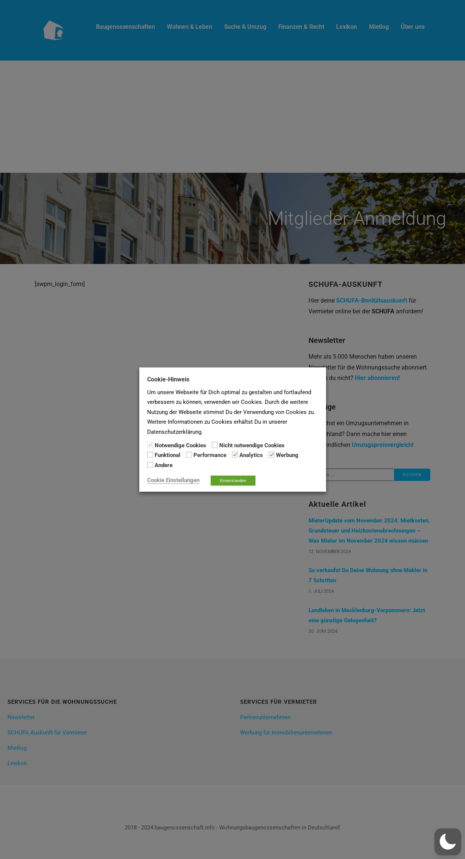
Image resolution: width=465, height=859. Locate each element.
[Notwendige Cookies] (150, 445)
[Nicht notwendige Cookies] (215, 445)
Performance (209, 455)
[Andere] (150, 465)
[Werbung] (272, 455)
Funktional (167, 455)
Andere (164, 464)
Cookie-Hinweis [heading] (168, 379)
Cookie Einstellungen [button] (173, 480)
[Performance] (189, 455)
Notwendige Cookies (180, 445)
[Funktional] (150, 455)
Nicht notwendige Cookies (252, 445)
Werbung (287, 455)
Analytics (251, 455)
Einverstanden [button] (233, 480)
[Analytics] (235, 455)
